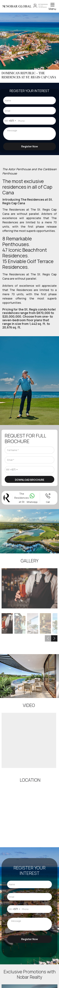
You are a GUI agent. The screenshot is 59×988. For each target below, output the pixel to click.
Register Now (29, 146)
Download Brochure (29, 480)
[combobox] (10, 120)
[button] (54, 638)
